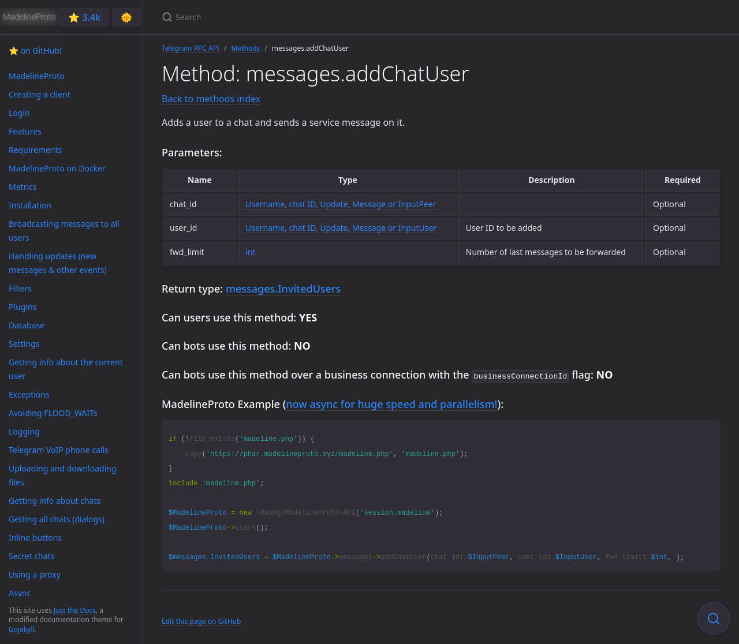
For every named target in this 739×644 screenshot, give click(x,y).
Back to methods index (211, 98)
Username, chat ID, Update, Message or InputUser (340, 227)
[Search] (298, 17)
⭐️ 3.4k (84, 17)
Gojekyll (22, 629)
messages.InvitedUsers (283, 288)
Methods (246, 48)
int (250, 251)
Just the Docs (75, 610)
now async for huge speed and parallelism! (391, 403)
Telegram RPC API (190, 48)
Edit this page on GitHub (201, 620)
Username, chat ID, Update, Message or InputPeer (340, 204)
